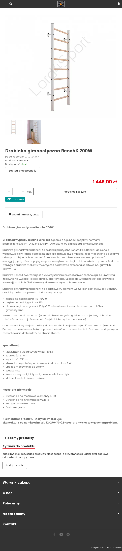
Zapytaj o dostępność (22, 170)
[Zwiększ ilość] (9, 191)
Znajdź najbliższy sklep (24, 214)
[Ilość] (15, 191)
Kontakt (10, 524)
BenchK (24, 160)
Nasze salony (61, 514)
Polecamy (61, 503)
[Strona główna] (61, 4)
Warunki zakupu (61, 482)
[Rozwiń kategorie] (4, 4)
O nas (61, 493)
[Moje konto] (119, 4)
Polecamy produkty (18, 438)
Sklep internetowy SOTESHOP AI (106, 547)
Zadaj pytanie (14, 465)
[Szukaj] (11, 4)
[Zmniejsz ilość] (22, 191)
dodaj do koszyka (75, 191)
